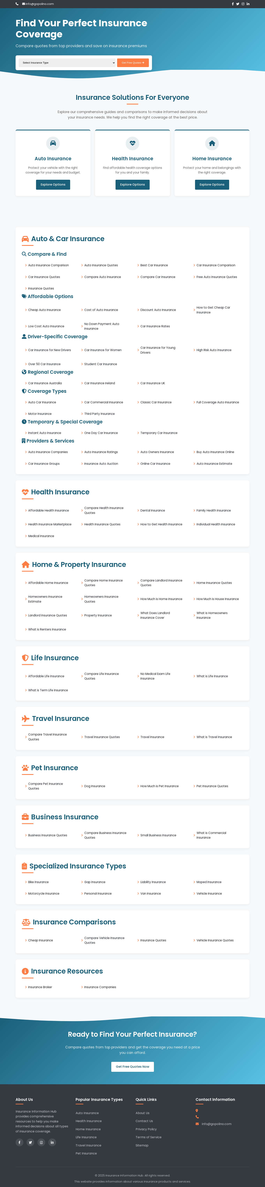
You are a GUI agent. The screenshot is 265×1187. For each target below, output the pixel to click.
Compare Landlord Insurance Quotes (161, 582)
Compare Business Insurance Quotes (105, 835)
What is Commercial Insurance (211, 835)
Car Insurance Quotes (44, 277)
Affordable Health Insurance (48, 510)
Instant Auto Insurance (44, 433)
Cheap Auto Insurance (44, 310)
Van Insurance (150, 893)
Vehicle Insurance (209, 893)
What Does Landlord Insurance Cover (155, 615)
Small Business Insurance (158, 835)
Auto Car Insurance (42, 402)
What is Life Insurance (212, 676)
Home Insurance (88, 1129)
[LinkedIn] (248, 4)
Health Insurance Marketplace (50, 524)
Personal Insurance (98, 893)
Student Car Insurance (100, 364)
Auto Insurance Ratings (101, 452)
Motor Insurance (40, 414)
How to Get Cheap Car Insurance (213, 309)
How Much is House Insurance (218, 599)
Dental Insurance (152, 510)
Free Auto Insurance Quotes (217, 277)
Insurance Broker (40, 987)
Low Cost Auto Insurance (46, 326)
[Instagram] (243, 4)
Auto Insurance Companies (48, 452)
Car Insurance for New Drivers (49, 350)
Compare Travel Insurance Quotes (47, 736)
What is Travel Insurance (214, 737)
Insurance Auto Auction (101, 463)
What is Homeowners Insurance (212, 615)
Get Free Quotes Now (132, 1066)
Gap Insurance (94, 882)
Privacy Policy (146, 1129)
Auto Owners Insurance (157, 452)
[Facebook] (233, 4)
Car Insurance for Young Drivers (157, 350)
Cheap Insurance (40, 940)
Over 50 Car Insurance (44, 364)
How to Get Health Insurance (161, 524)
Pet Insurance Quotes (212, 786)
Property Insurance (98, 615)
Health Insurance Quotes (102, 524)
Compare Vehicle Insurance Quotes (104, 940)
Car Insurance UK (152, 383)
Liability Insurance (153, 882)
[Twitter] (237, 4)
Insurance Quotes (41, 288)
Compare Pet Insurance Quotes (45, 786)
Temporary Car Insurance (159, 433)
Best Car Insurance (154, 265)
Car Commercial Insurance (103, 402)
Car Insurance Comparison (216, 265)
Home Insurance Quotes (214, 583)
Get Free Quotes (133, 62)
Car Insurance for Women (103, 350)
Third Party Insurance (99, 414)
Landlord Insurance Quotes (47, 615)
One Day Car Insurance (101, 433)
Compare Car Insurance (157, 277)
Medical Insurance (41, 536)
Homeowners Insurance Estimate (45, 599)
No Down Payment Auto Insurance (101, 326)
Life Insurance (86, 1137)
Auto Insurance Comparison (48, 265)
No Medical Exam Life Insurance (155, 676)
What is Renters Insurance (47, 629)
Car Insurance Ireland (99, 383)
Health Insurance (89, 1121)
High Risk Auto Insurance (214, 350)
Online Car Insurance (155, 463)
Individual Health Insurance (216, 524)
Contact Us (144, 1121)
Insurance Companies (100, 987)
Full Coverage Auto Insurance (218, 402)
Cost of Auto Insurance (101, 310)
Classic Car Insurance (156, 402)
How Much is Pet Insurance (159, 786)
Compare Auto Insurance (102, 277)
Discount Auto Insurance (158, 310)
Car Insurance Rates (155, 326)
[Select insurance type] (67, 62)
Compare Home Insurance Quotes (103, 582)
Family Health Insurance (214, 510)
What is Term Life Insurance (48, 690)
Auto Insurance (87, 1113)
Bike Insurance (38, 882)
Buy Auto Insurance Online (215, 452)
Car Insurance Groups (44, 463)
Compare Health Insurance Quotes (104, 510)
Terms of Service (149, 1137)
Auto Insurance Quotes (101, 265)
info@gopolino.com (38, 4)
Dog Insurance (94, 786)
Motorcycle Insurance (43, 893)
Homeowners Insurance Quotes (101, 599)
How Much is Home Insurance (161, 599)
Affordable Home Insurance (48, 583)
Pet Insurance (86, 1153)
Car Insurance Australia (45, 383)
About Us (142, 1113)
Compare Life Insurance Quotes (101, 676)
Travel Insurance (152, 737)
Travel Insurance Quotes (102, 737)
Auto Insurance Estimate (214, 463)
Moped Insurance (209, 882)
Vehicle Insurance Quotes (215, 940)
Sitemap (142, 1145)
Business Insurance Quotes (47, 835)
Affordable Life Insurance (46, 676)
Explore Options (53, 184)
